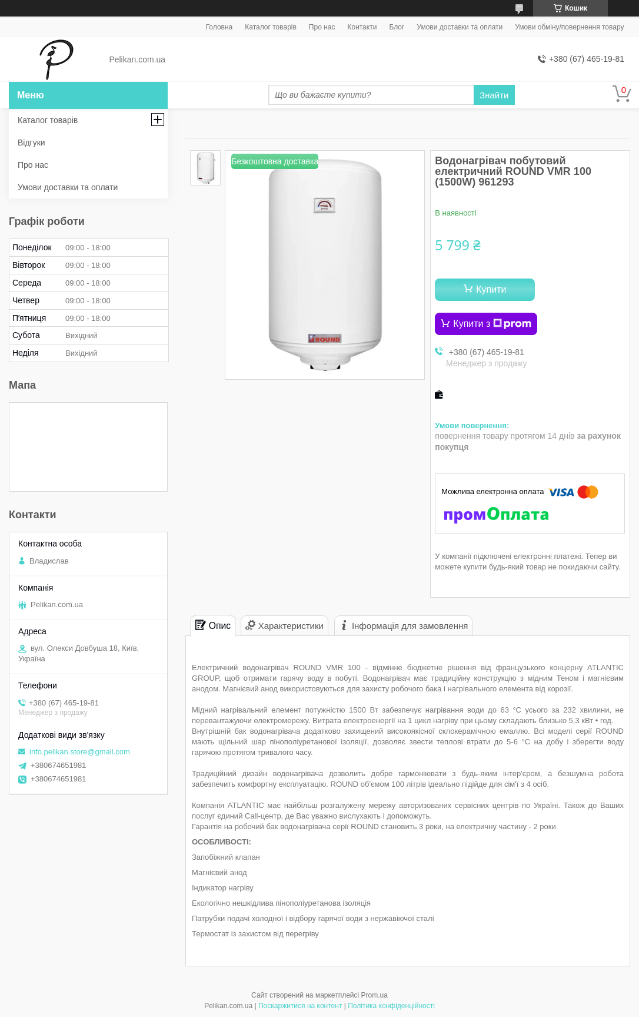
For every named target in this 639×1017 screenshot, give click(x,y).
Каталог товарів (271, 27)
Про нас (322, 27)
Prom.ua (374, 995)
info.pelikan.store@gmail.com (79, 751)
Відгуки (31, 142)
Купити (491, 289)
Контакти (362, 27)
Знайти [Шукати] (494, 95)
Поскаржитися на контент (300, 1006)
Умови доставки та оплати (459, 27)
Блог (396, 27)
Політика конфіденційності (391, 1006)
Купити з (492, 324)
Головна (219, 27)
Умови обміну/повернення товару (569, 27)
